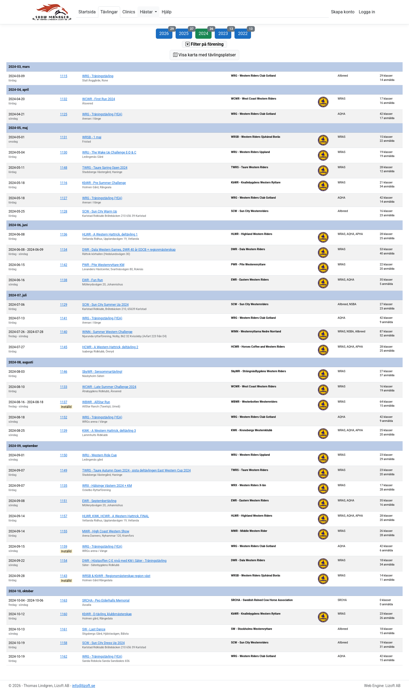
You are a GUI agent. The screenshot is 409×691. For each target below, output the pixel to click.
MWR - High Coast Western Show (105, 531)
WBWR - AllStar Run (96, 402)
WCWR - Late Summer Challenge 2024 (109, 387)
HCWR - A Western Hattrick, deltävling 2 (110, 347)
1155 (63, 531)
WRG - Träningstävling (98, 76)
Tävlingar (109, 11)
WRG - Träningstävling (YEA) (102, 114)
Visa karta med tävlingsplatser (204, 54)
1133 (63, 387)
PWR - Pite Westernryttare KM (103, 265)
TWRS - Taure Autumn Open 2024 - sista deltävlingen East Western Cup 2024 (136, 470)
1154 (63, 561)
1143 (63, 576)
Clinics (129, 11)
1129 (63, 305)
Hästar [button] (147, 11)
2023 (224, 32)
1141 (63, 318)
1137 (63, 402)
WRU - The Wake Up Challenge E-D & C (109, 152)
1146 (63, 372)
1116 (63, 183)
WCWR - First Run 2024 (98, 99)
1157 (63, 516)
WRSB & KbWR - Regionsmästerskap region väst (116, 576)
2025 (185, 32)
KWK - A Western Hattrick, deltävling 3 (109, 431)
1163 (63, 600)
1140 (63, 332)
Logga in (367, 11)
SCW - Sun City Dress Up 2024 (103, 643)
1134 (63, 250)
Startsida (87, 11)
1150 (63, 455)
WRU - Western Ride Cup (99, 455)
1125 (63, 114)
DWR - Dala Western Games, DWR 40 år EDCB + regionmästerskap (129, 250)
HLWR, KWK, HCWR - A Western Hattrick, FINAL (115, 516)
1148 (63, 168)
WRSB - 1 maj (92, 137)
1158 (63, 643)
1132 (63, 99)
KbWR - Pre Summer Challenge (104, 183)
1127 (63, 198)
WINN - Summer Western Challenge (107, 332)
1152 (63, 417)
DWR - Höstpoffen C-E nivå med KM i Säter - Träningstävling (124, 561)
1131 (63, 137)
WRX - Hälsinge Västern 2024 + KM (107, 486)
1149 (63, 470)
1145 (63, 347)
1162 (63, 656)
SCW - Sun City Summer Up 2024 (105, 305)
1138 (63, 280)
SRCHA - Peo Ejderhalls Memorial (105, 600)
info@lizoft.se (83, 686)
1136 (63, 234)
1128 (63, 211)
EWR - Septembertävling (99, 501)
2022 (244, 32)
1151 (63, 501)
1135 (63, 486)
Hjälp (167, 11)
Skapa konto (342, 11)
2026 (165, 32)
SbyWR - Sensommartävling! (102, 372)
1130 (63, 152)
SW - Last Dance (94, 629)
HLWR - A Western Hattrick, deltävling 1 (110, 234)
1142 (63, 265)
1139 (63, 431)
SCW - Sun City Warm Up (99, 211)
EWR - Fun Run (92, 280)
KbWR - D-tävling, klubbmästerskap (107, 614)
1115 (63, 76)
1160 (63, 614)
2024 (205, 32)
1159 (63, 546)
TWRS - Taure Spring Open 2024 (105, 168)
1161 (63, 629)
